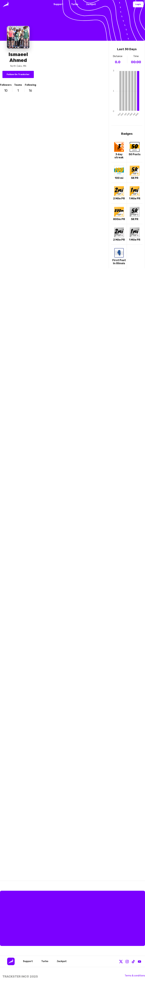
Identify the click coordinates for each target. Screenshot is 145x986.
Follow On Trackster (18, 74)
